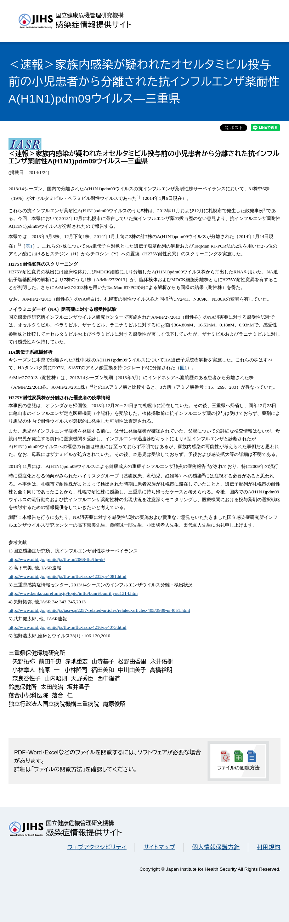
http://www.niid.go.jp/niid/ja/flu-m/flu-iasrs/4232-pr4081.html (67, 576)
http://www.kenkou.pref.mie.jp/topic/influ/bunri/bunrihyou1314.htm (73, 593)
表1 (29, 246)
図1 (183, 367)
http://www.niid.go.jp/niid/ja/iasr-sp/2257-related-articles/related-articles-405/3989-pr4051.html (99, 610)
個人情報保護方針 (215, 847)
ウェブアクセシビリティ (96, 847)
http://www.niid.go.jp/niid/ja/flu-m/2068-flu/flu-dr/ (56, 559)
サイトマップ (159, 847)
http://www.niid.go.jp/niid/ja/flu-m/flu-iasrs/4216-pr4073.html (67, 627)
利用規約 (268, 847)
